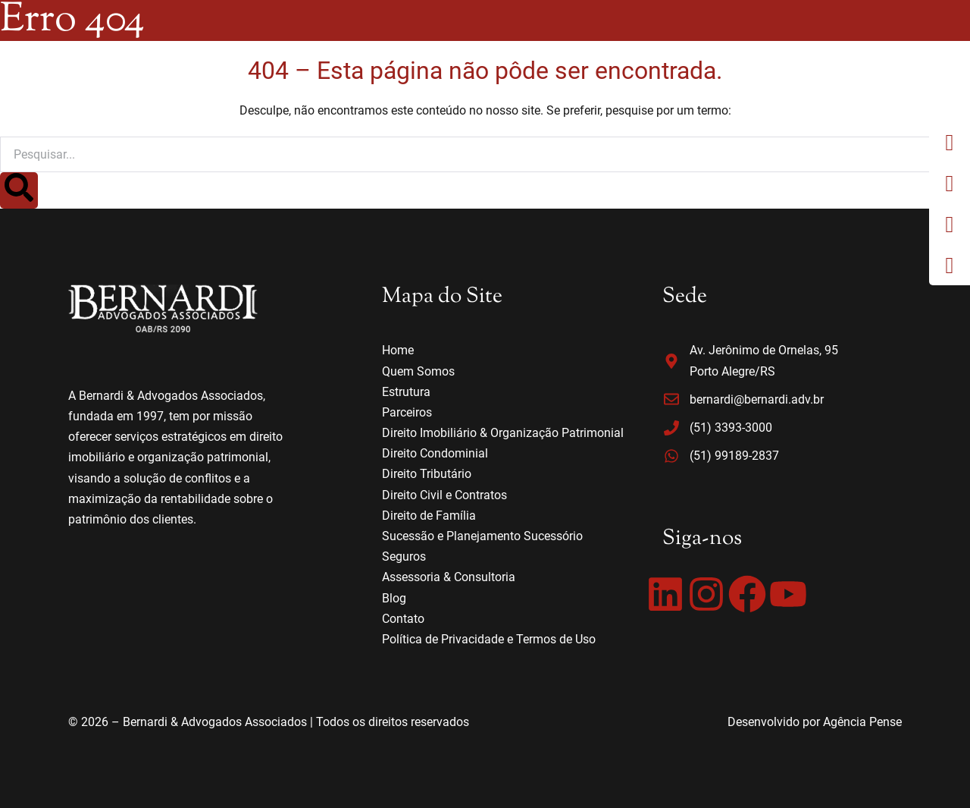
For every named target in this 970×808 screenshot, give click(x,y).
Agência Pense (862, 722)
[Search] (19, 190)
